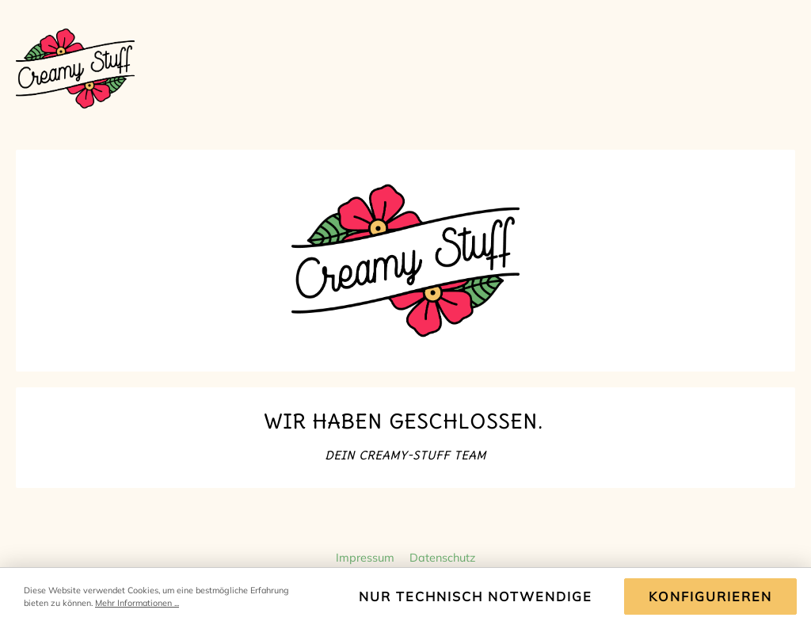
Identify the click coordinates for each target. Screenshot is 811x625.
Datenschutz (442, 558)
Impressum (367, 558)
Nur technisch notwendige (475, 596)
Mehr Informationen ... (137, 602)
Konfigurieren (710, 596)
